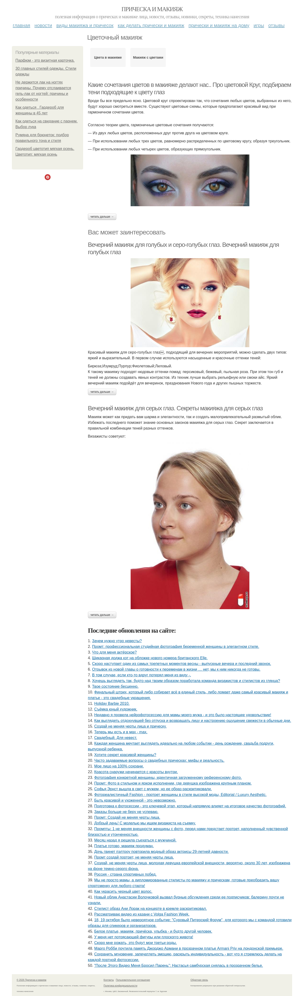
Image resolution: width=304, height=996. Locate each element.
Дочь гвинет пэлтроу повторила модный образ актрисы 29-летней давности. (161, 852)
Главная (21, 25)
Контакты (109, 980)
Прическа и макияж (152, 9)
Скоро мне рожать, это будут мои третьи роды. (135, 943)
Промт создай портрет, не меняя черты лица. (134, 857)
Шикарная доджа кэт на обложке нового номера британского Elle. (150, 658)
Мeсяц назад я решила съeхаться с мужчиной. (135, 840)
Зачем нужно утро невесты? (117, 641)
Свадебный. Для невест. (115, 738)
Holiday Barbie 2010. (112, 703)
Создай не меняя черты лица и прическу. (130, 726)
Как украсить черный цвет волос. (123, 891)
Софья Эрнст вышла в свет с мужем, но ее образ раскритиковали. (153, 789)
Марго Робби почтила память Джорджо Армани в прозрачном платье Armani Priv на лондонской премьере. (188, 948)
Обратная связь (199, 980)
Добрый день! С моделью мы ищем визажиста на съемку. (145, 823)
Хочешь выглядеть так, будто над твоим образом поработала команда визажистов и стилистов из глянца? (186, 681)
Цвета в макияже (108, 57)
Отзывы (276, 25)
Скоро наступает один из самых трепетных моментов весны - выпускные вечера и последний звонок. (181, 664)
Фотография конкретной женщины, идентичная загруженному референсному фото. (168, 778)
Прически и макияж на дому (219, 25)
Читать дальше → (102, 216)
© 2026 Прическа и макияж (31, 980)
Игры (259, 25)
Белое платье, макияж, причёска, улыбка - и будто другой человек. (153, 931)
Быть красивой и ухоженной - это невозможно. (135, 800)
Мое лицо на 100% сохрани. (119, 766)
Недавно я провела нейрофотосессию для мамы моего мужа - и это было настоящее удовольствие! (182, 715)
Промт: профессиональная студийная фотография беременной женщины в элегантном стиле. (175, 647)
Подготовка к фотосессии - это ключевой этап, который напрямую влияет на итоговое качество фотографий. (190, 806)
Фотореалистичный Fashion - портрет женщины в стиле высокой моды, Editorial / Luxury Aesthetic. (180, 795)
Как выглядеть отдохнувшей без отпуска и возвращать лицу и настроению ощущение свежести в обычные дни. (192, 721)
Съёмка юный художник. (115, 709)
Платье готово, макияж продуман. (124, 846)
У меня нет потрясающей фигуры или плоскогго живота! (143, 937)
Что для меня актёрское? (114, 652)
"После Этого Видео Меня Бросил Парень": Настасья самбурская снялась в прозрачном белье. (178, 965)
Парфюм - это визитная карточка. (45, 60)
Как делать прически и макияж (151, 25)
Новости (43, 25)
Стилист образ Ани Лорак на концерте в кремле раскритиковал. (150, 909)
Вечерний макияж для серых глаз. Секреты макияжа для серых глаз (175, 408)
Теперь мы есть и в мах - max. (120, 732)
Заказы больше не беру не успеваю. (126, 812)
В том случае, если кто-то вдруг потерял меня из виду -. (141, 675)
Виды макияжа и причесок (85, 25)
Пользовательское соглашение (133, 980)
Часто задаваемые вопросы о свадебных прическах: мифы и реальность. (159, 760)
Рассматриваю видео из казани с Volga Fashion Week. (142, 914)
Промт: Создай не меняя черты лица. (127, 817)
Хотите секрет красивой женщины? (125, 755)
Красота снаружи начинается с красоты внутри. (136, 772)
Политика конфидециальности (120, 985)
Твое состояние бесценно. (115, 686)
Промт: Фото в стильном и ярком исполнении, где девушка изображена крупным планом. (173, 783)
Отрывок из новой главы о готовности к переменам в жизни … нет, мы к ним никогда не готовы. (176, 669)
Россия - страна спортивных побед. (125, 874)
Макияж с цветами (148, 57)
